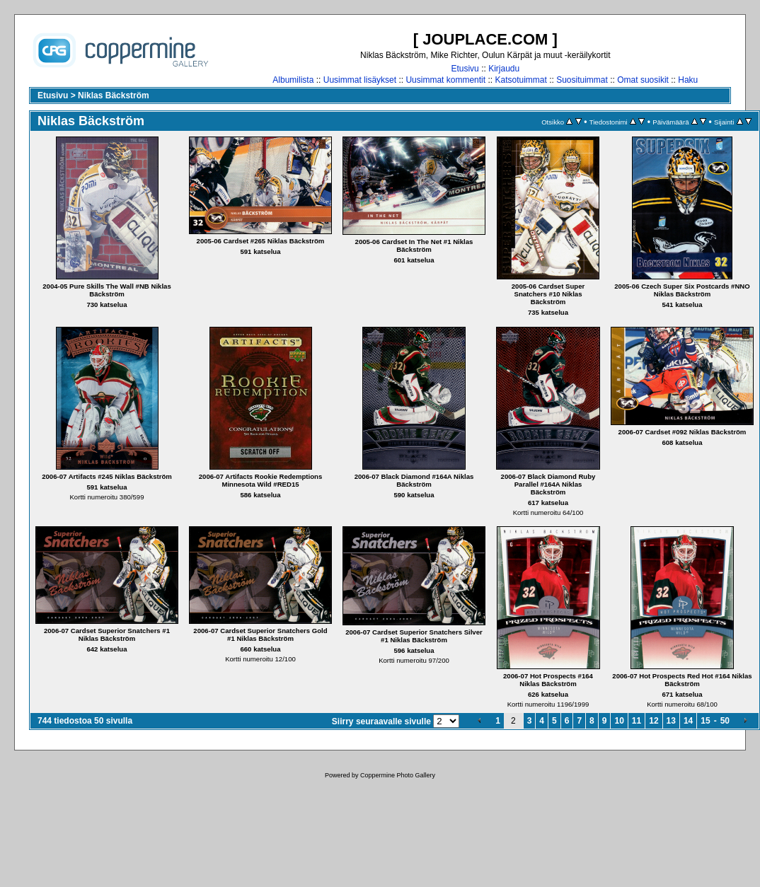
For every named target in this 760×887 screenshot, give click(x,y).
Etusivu (464, 69)
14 (688, 721)
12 (653, 721)
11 (636, 721)
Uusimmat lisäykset (359, 80)
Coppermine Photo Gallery (397, 775)
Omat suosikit (643, 80)
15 (705, 721)
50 (725, 721)
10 (618, 721)
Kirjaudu (503, 69)
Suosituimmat (582, 80)
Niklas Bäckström (113, 95)
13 (671, 721)
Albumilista (292, 80)
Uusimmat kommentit (445, 80)
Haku (688, 80)
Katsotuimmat (520, 80)
